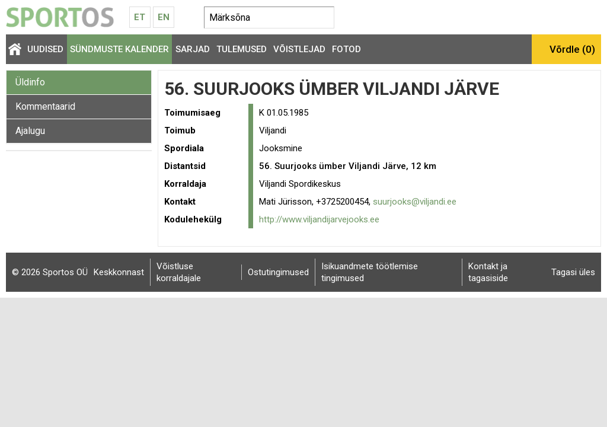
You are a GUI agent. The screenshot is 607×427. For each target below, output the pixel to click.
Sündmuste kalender (119, 49)
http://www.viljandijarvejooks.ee (319, 219)
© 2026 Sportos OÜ (50, 272)
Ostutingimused (278, 272)
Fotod (346, 49)
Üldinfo (30, 82)
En (164, 17)
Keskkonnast (119, 272)
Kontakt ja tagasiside (488, 272)
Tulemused (241, 49)
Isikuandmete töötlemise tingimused (369, 272)
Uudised (45, 49)
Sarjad (192, 49)
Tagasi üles (573, 272)
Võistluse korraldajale (178, 272)
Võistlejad (299, 49)
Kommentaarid (45, 106)
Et (139, 17)
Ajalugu (30, 130)
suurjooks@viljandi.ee (414, 201)
